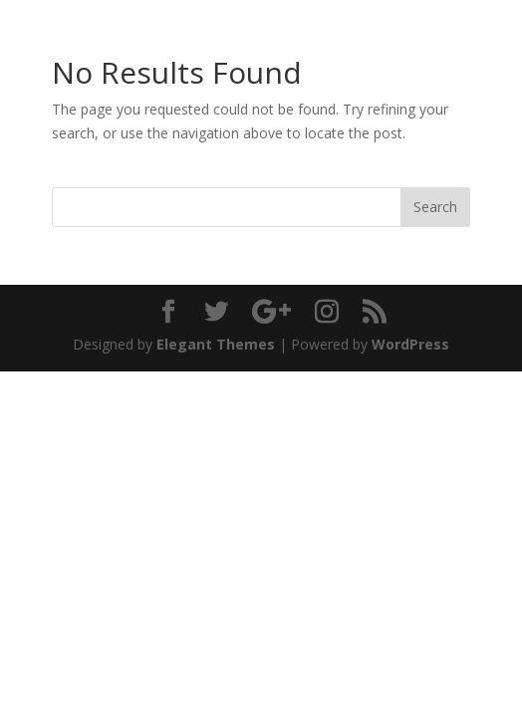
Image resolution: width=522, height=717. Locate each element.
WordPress (410, 344)
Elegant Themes (215, 344)
